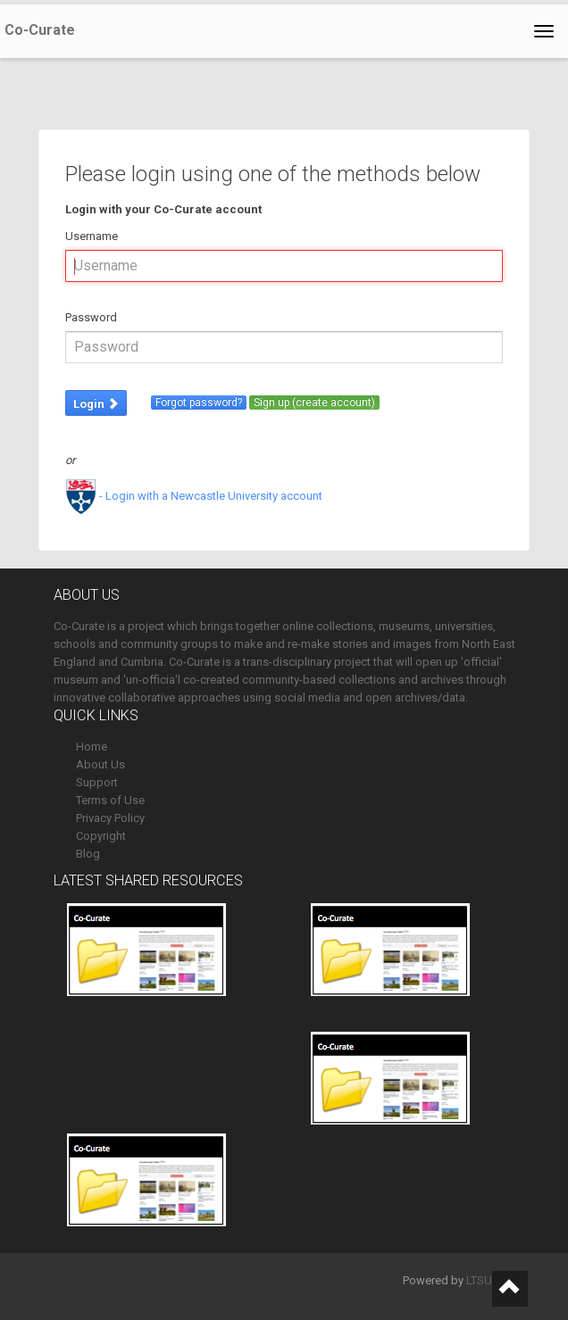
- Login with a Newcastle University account (193, 495)
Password (91, 317)
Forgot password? (198, 402)
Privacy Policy (110, 818)
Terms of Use (110, 800)
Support (97, 782)
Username (91, 236)
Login (96, 404)
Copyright (101, 836)
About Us (100, 764)
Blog (88, 853)
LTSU (479, 1280)
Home (91, 746)
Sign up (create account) (314, 402)
